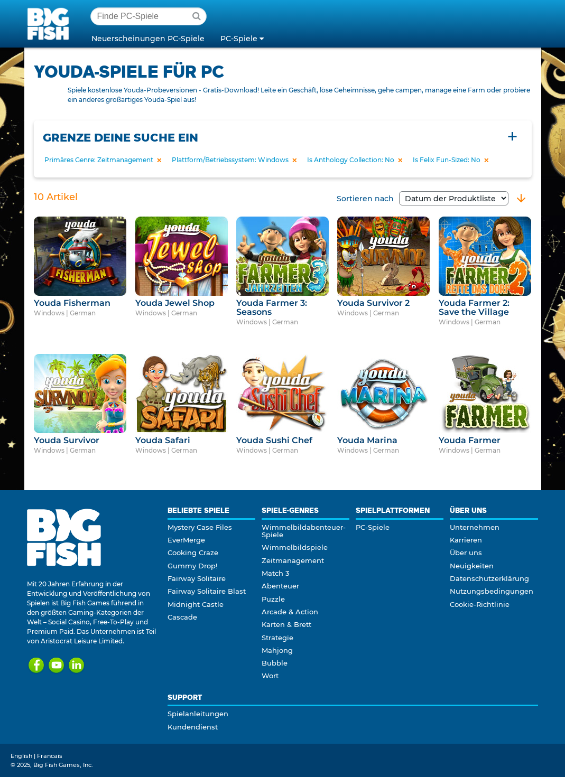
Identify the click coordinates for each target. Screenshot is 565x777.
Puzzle (273, 599)
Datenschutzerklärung (489, 578)
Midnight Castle (196, 604)
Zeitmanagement (293, 560)
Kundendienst (193, 727)
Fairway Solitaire (197, 578)
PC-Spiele (373, 527)
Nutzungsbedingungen (491, 591)
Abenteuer (280, 586)
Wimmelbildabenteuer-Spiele (304, 531)
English (21, 756)
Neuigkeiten (472, 565)
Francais (49, 756)
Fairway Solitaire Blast (207, 591)
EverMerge (186, 540)
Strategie (277, 637)
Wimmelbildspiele (295, 547)
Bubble (275, 663)
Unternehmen (474, 527)
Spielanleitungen (198, 713)
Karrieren (466, 540)
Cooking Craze (193, 552)
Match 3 (275, 573)
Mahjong (277, 650)
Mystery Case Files (200, 527)
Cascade (182, 617)
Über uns (466, 552)
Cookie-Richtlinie (480, 604)
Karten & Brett (286, 624)
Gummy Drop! (192, 565)
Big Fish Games (50, 23)
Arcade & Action (290, 611)
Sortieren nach (422, 198)
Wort (270, 675)
